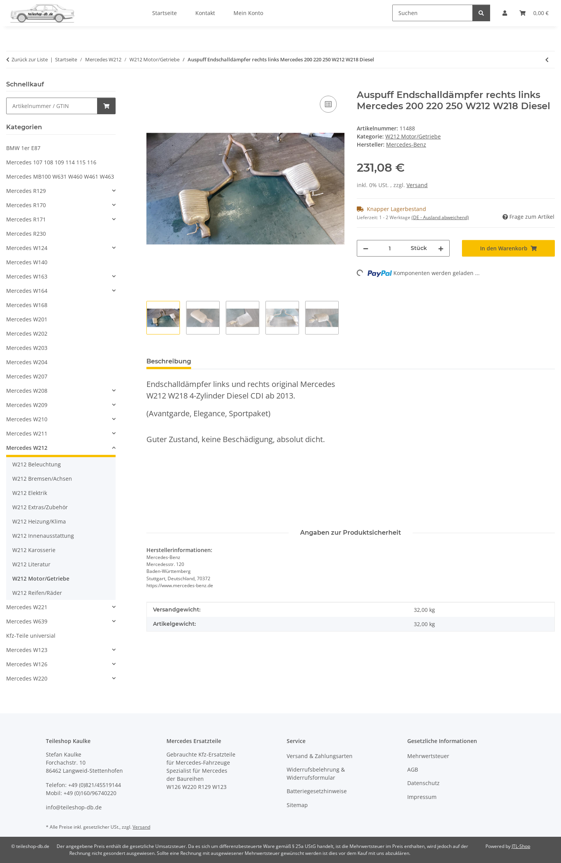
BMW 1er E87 (23, 148)
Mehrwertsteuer (428, 756)
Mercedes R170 (26, 205)
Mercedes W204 (26, 362)
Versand (417, 185)
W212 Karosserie (33, 550)
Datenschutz (423, 783)
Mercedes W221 (26, 607)
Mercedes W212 (26, 447)
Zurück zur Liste (30, 59)
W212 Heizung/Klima (39, 521)
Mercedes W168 (26, 305)
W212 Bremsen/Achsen (42, 478)
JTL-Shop (521, 846)
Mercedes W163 (26, 276)
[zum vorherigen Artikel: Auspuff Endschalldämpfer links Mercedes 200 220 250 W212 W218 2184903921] (547, 59)
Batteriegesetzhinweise (317, 791)
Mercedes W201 (26, 319)
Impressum (422, 797)
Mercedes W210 (26, 419)
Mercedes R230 (26, 233)
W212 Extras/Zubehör (40, 507)
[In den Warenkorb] (152, 85)
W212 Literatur (31, 564)
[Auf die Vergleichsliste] (328, 104)
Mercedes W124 (26, 248)
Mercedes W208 (26, 390)
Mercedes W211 (26, 433)
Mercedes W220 (26, 678)
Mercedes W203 (26, 347)
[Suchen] (432, 13)
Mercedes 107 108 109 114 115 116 (51, 162)
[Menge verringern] (365, 248)
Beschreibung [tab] (168, 361)
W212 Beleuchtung (36, 464)
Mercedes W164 (26, 290)
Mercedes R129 (26, 190)
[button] (61, 191)
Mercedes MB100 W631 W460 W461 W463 (60, 176)
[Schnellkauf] (51, 106)
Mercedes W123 (26, 650)
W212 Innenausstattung (43, 535)
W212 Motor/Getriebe (413, 136)
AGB (412, 769)
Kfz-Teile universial (30, 635)
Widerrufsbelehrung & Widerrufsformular (316, 773)
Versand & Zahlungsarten (320, 756)
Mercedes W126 (26, 664)
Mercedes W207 (26, 376)
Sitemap (297, 805)
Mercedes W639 (26, 621)
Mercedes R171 (26, 219)
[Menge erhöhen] (440, 248)
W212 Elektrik (29, 493)
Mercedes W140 (26, 262)
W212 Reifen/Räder (37, 592)
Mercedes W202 (26, 333)
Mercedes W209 (26, 405)
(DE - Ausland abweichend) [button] (440, 217)
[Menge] (389, 248)
